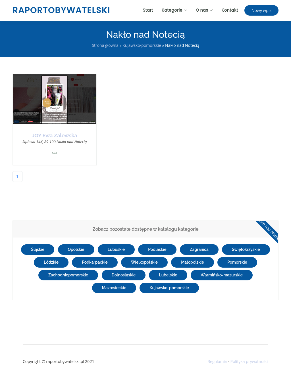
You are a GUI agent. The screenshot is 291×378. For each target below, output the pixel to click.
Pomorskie (237, 262)
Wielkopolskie (144, 262)
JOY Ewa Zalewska (54, 135)
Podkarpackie (95, 262)
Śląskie (37, 249)
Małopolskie (192, 262)
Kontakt (229, 10)
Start (148, 10)
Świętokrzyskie (246, 249)
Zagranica (199, 249)
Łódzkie (51, 262)
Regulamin (217, 361)
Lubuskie (116, 249)
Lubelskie (168, 275)
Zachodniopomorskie (68, 275)
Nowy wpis (261, 10)
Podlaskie (157, 249)
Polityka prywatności (249, 361)
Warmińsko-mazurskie (222, 275)
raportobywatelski (61, 10)
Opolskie (76, 249)
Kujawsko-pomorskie (141, 45)
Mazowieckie (114, 287)
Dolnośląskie (124, 275)
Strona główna (105, 45)
